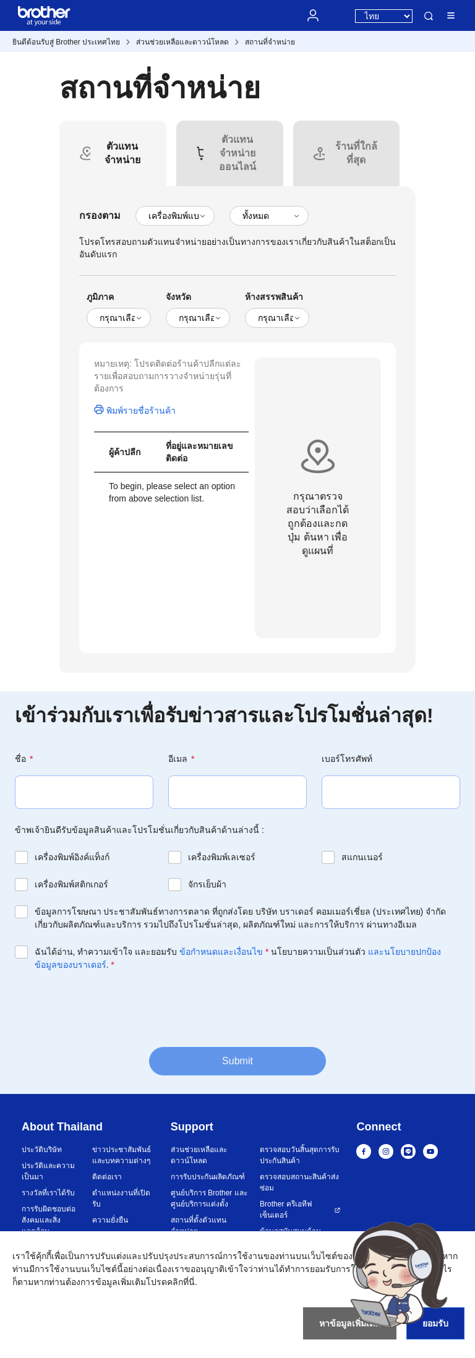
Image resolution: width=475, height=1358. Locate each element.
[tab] (122, 153)
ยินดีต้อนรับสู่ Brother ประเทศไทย (66, 42)
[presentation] (109, 1008)
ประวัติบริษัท (42, 1149)
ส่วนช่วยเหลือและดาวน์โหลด (182, 42)
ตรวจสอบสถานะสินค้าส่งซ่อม (299, 1182)
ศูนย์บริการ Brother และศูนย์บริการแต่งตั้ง (209, 1198)
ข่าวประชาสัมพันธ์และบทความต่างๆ (121, 1155)
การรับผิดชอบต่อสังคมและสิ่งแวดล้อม (48, 1220)
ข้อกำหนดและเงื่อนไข (221, 952)
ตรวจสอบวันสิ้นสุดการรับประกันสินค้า (300, 1155)
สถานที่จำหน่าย (270, 42)
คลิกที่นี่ (181, 1282)
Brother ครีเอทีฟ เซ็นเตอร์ (286, 1209)
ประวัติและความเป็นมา (48, 1171)
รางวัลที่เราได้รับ (48, 1193)
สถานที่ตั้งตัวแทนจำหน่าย (198, 1226)
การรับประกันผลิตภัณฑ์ (208, 1176)
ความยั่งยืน (110, 1220)
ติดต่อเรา (107, 1176)
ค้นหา (428, 16)
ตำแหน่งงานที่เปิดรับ (121, 1198)
